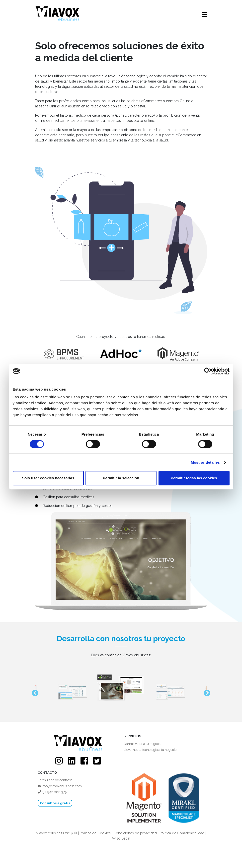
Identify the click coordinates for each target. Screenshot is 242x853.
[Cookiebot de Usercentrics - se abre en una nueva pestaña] (208, 371)
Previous (33, 691)
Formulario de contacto (55, 780)
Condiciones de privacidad (135, 833)
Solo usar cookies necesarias (48, 478)
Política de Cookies (95, 833)
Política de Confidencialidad (182, 833)
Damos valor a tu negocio (142, 744)
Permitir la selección (121, 478)
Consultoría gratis (55, 803)
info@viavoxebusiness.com (60, 786)
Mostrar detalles (205, 462)
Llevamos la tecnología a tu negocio (150, 750)
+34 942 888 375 (52, 792)
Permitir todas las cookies (194, 478)
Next (205, 691)
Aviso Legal (121, 838)
